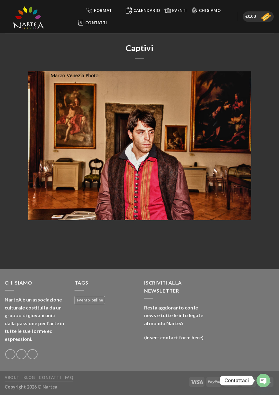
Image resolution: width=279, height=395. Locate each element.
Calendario (143, 10)
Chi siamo (206, 10)
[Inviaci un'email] (32, 354)
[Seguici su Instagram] (21, 354)
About (12, 377)
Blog (29, 377)
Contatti (92, 23)
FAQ (69, 377)
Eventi (175, 10)
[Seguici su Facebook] (10, 354)
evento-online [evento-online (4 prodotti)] (89, 299)
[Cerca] (78, 10)
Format (102, 10)
